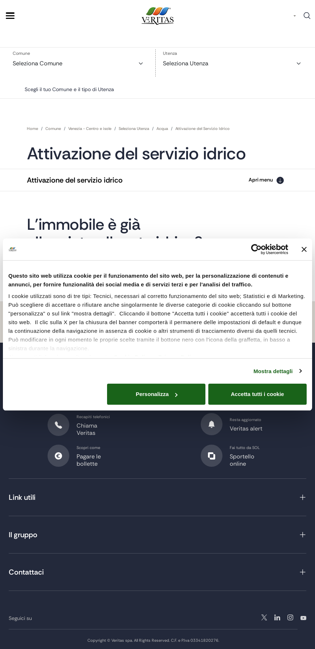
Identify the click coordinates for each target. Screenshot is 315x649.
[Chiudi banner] (304, 249)
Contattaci (26, 570)
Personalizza (156, 394)
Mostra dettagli (272, 371)
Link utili (22, 495)
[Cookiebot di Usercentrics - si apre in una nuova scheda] (256, 249)
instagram (277, 616)
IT (288, 16)
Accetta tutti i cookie (257, 394)
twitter (264, 616)
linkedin (290, 616)
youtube (303, 616)
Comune (21, 54)
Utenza (170, 54)
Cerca (307, 18)
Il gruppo (23, 533)
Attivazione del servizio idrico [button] (75, 178)
